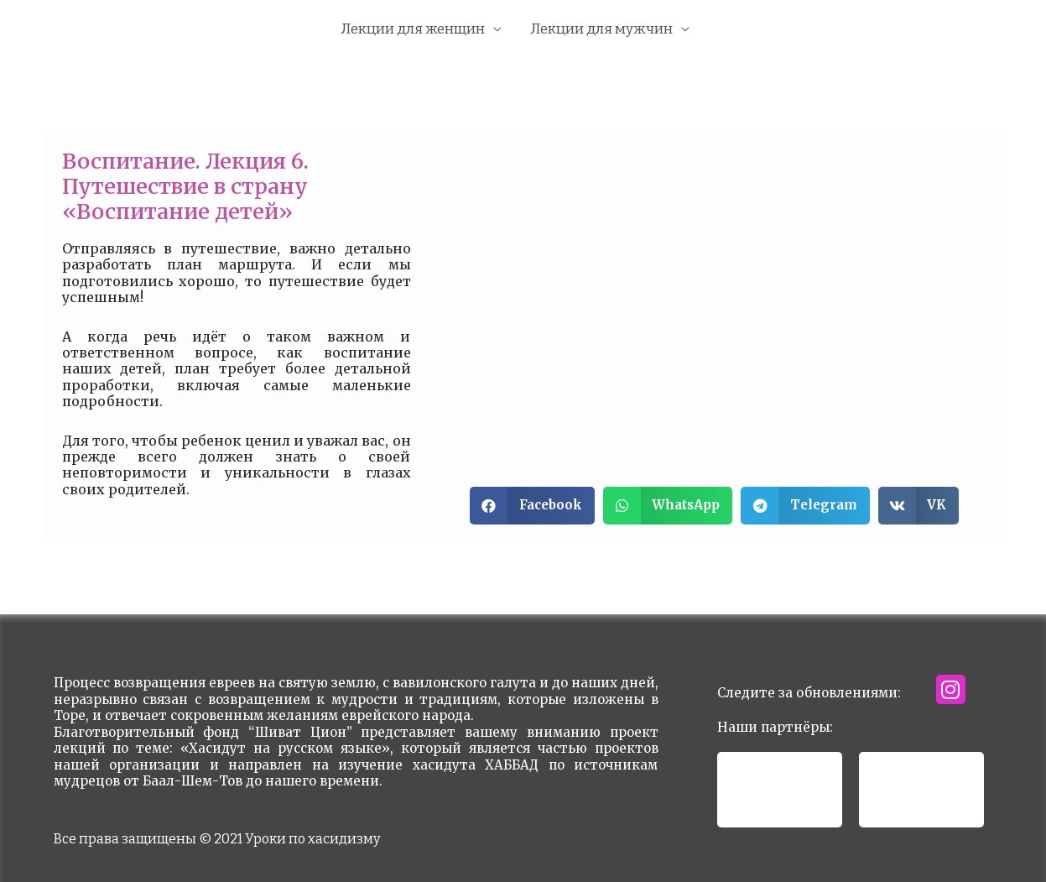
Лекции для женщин (413, 29)
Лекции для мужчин (601, 29)
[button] (532, 506)
